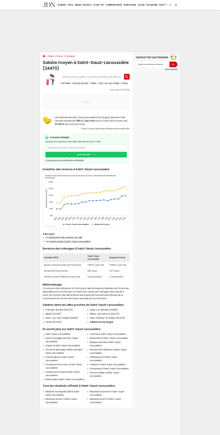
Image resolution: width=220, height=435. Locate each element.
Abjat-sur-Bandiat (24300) (104, 310)
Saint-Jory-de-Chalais (109, 83)
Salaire (51, 56)
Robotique (130, 5)
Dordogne (70, 56)
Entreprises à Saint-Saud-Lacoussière (109, 368)
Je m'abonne (83, 154)
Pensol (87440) (53, 322)
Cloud (141, 5)
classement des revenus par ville (65, 237)
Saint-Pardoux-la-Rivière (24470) (107, 318)
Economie (151, 5)
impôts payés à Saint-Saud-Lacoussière (69, 241)
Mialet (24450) (53, 314)
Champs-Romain (80, 83)
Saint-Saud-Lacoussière (57, 334)
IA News (62, 5)
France (60, 56)
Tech (70, 5)
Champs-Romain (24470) (59, 310)
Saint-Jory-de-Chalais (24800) (61, 318)
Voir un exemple (171, 69)
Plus (163, 5)
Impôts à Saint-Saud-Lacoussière (62, 345)
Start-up (98, 5)
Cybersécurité (114, 5)
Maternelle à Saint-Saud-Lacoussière (64, 379)
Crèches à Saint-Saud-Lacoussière (108, 334)
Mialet (93, 83)
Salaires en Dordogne (101, 322)
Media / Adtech (83, 5)
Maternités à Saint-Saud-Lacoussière (109, 338)
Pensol (125, 83)
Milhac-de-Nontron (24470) (104, 314)
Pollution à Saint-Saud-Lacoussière (108, 364)
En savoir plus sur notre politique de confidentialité (64, 160)
